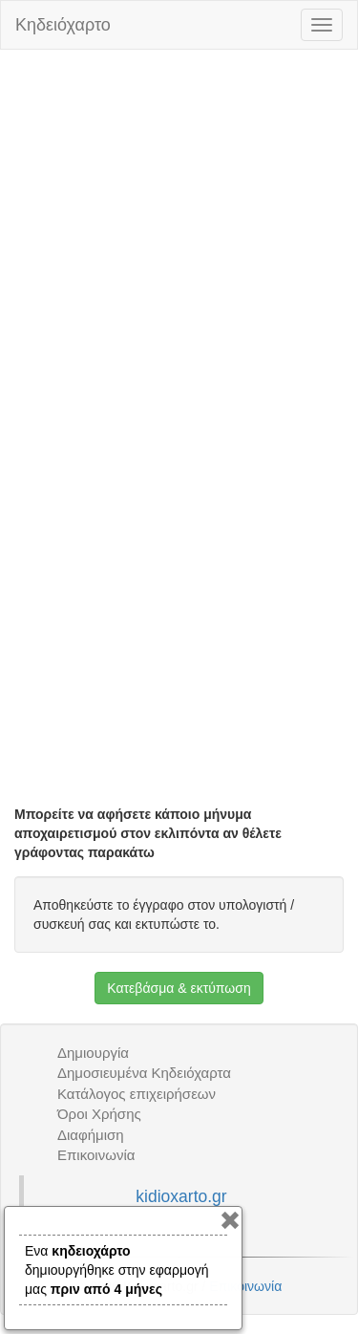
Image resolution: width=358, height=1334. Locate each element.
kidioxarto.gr (181, 1196)
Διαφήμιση (90, 1135)
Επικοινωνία (96, 1155)
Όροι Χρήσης (99, 1114)
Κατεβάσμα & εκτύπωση (178, 988)
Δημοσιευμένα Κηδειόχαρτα (144, 1073)
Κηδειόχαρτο (63, 24)
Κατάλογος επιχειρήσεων (136, 1094)
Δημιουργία (93, 1052)
